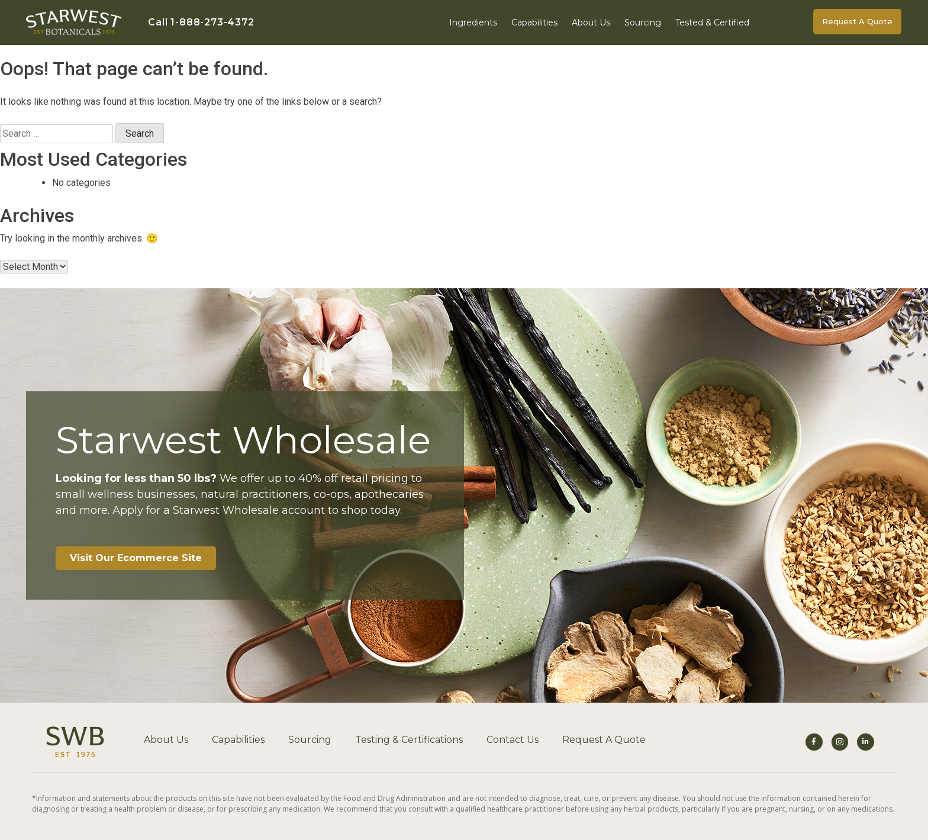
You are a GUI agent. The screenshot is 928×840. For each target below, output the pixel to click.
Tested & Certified (712, 22)
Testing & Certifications (409, 739)
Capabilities (534, 22)
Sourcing (642, 22)
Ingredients (473, 22)
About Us (591, 22)
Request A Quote (604, 739)
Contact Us (512, 739)
